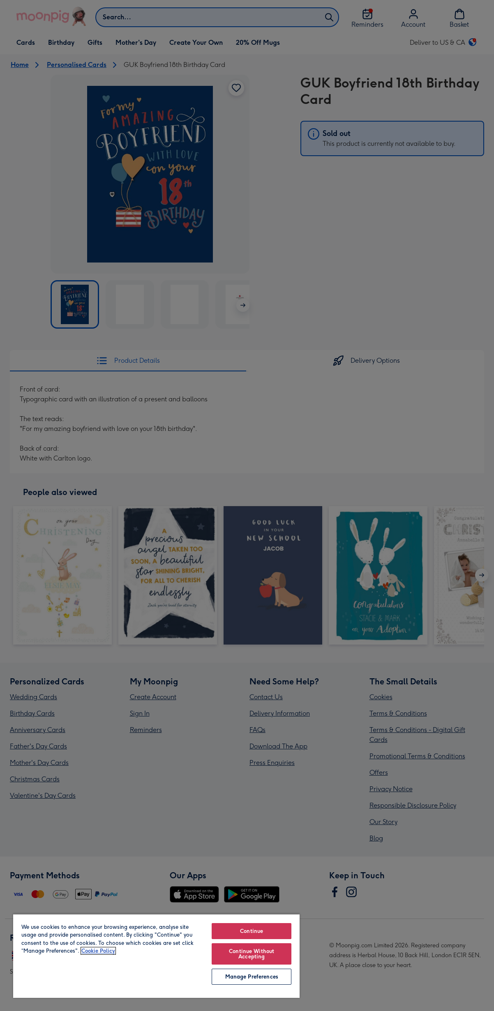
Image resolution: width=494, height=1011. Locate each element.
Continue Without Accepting (251, 954)
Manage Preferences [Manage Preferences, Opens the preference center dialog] (251, 977)
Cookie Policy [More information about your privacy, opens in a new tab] (98, 951)
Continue (251, 931)
